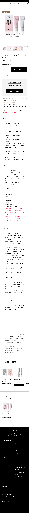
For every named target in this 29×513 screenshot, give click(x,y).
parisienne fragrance (6, 501)
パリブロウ (4, 448)
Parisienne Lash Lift (6, 489)
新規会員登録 (5, 469)
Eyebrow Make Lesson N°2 (8, 496)
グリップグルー (15, 151)
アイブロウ (4, 453)
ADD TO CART (18, 69)
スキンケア (17, 446)
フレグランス (5, 457)
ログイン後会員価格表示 (6, 64)
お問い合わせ (5, 474)
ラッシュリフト (5, 446)
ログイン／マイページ (7, 472)
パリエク (17, 443)
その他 (16, 453)
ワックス (4, 455)
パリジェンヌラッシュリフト (11, 110)
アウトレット (18, 455)
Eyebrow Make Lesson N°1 (8, 494)
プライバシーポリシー (19, 465)
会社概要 (16, 474)
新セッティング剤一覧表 (9, 102)
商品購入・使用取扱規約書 (14, 91)
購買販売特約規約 (18, 469)
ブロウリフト (5, 450)
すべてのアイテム (6, 443)
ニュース (4, 465)
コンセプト (4, 467)
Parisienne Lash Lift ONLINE (8, 492)
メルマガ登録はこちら (19, 476)
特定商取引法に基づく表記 (20, 467)
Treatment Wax (5, 499)
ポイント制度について (19, 472)
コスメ (16, 448)
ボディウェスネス (19, 450)
